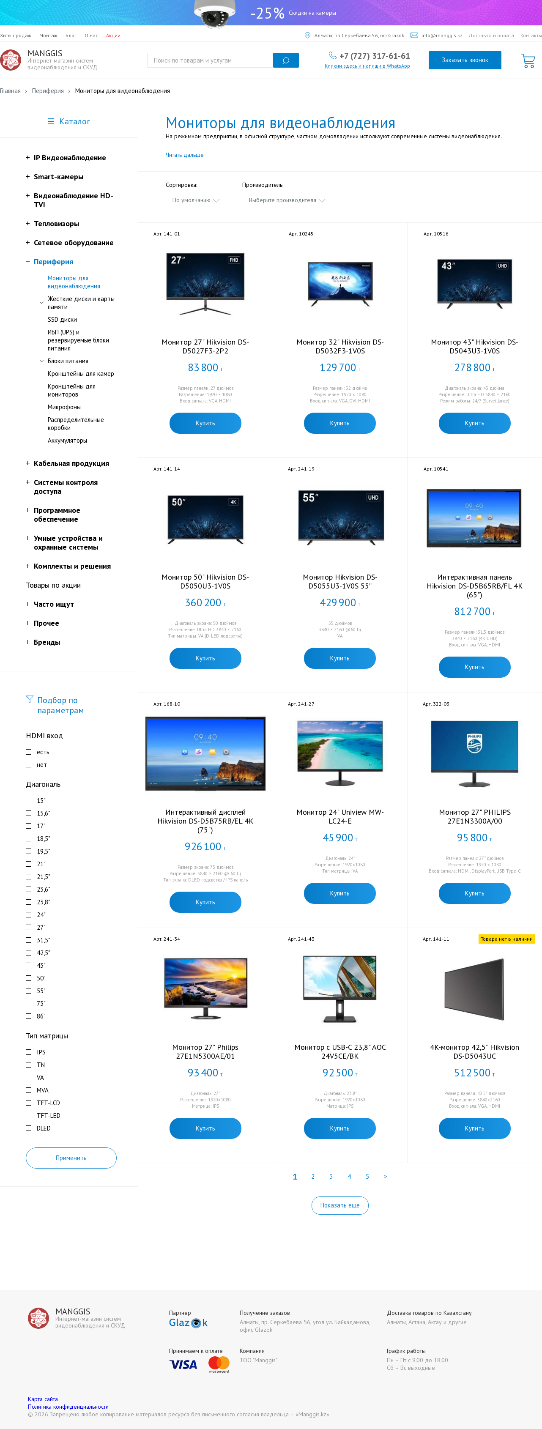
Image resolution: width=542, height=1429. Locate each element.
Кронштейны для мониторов (72, 390)
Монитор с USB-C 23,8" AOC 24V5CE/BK (340, 1051)
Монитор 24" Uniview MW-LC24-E (340, 816)
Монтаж (48, 35)
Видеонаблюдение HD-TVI (73, 200)
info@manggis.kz (437, 35)
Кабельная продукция (71, 463)
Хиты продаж (15, 35)
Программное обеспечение (57, 514)
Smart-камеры (58, 176)
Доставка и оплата (491, 35)
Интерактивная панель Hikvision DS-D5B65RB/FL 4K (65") (475, 586)
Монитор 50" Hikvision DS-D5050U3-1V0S (205, 581)
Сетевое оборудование (74, 242)
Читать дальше (185, 155)
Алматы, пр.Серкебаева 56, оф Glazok (354, 35)
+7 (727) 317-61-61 (374, 55)
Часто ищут (54, 604)
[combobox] (196, 200)
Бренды (47, 642)
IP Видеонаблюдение (70, 157)
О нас (91, 35)
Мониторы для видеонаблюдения (74, 282)
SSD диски (62, 319)
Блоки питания (68, 361)
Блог (71, 35)
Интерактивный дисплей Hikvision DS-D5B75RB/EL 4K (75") (205, 821)
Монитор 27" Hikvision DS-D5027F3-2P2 (205, 346)
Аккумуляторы (67, 440)
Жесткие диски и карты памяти (81, 303)
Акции (113, 35)
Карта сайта (43, 1399)
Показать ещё (340, 1205)
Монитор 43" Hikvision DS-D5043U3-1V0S (474, 346)
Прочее (46, 623)
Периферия (53, 261)
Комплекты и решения (72, 565)
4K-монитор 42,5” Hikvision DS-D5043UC (474, 1051)
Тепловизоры (56, 223)
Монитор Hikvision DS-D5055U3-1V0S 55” (340, 581)
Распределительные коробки (76, 424)
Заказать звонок (465, 60)
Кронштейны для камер (81, 374)
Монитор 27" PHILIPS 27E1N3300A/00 (475, 816)
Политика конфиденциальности (68, 1406)
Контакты (531, 35)
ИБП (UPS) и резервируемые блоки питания (78, 340)
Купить (205, 423)
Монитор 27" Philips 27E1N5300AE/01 (205, 1051)
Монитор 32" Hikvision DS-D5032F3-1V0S (340, 346)
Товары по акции (53, 585)
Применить (71, 1158)
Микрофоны (64, 407)
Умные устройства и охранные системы (68, 542)
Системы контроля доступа (66, 486)
